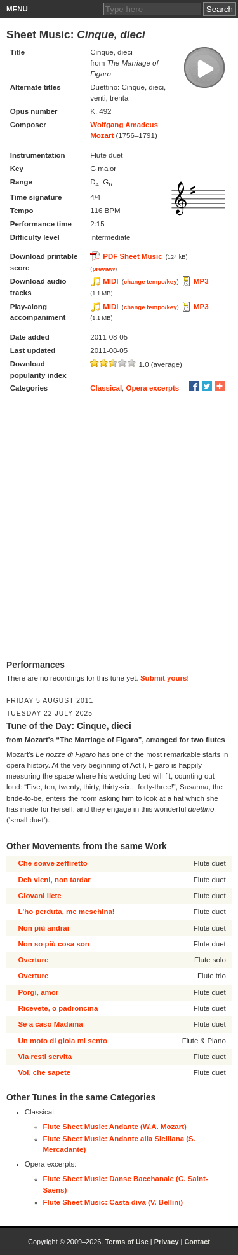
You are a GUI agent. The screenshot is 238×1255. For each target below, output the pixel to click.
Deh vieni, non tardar (54, 880)
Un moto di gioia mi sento (62, 1040)
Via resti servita (45, 1056)
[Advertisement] (119, 527)
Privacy (166, 1241)
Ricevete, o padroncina (58, 1008)
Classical (106, 388)
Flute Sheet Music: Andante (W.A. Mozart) (115, 1126)
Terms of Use (126, 1241)
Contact (197, 1241)
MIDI (110, 281)
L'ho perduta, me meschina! (66, 911)
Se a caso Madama (50, 1024)
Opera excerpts (153, 388)
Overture (33, 960)
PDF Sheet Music (132, 256)
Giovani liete (39, 895)
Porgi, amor (38, 992)
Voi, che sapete (44, 1072)
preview (103, 268)
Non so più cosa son (53, 944)
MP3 (201, 281)
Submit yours (163, 678)
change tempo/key (150, 281)
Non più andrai (43, 928)
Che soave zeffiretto (52, 863)
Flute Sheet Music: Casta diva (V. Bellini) (113, 1202)
